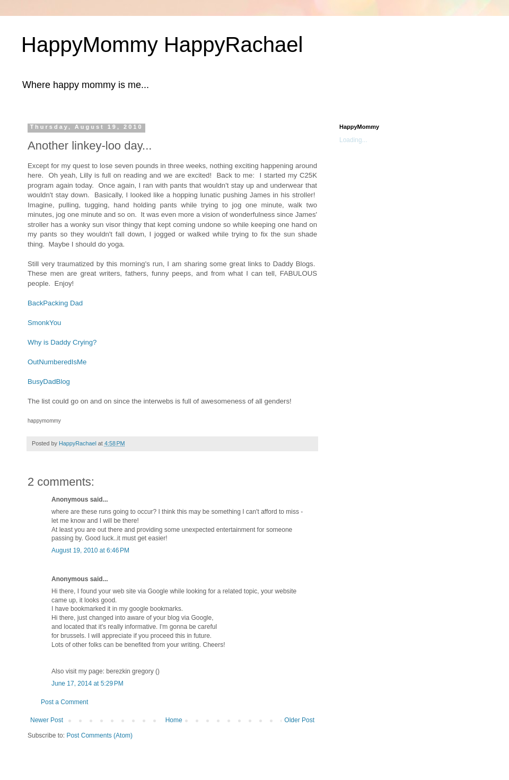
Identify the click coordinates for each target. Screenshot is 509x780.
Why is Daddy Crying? (62, 342)
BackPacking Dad (55, 303)
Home (173, 720)
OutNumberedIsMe (57, 362)
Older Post (299, 720)
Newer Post (46, 720)
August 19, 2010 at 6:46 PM (90, 550)
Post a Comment (64, 702)
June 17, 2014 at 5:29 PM (87, 683)
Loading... (353, 140)
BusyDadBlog (49, 381)
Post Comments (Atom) (99, 735)
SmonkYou (44, 323)
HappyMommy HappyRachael (162, 44)
